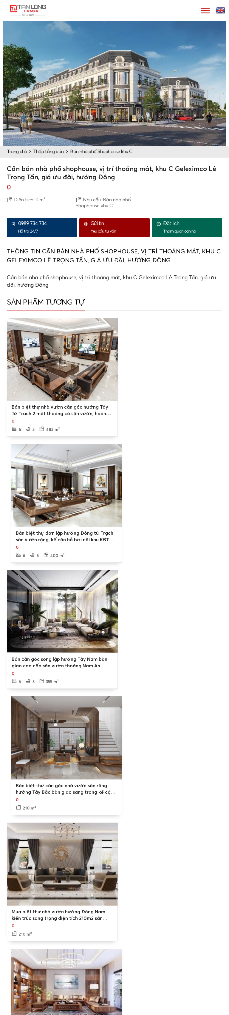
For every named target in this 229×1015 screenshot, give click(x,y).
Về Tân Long (23, 928)
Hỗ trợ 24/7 (46, 227)
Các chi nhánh (25, 938)
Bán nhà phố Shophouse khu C (101, 151)
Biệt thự (128, 974)
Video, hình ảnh (26, 947)
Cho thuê (20, 993)
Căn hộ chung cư (138, 993)
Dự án (17, 974)
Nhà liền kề (132, 983)
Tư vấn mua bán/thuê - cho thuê (154, 928)
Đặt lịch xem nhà (137, 938)
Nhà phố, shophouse (141, 1002)
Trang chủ (17, 151)
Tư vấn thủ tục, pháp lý (144, 947)
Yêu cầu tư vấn (119, 227)
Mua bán (19, 983)
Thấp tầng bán (48, 151)
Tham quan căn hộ (191, 227)
